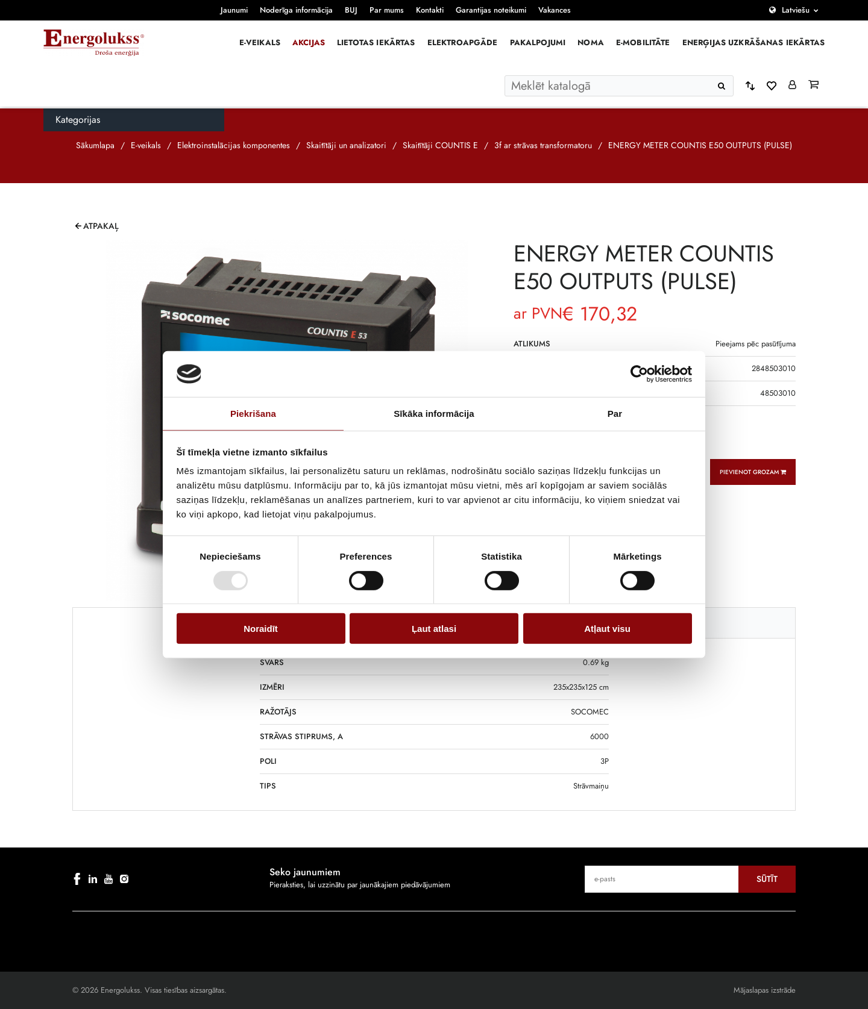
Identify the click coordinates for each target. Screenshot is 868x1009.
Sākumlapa (95, 145)
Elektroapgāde (462, 42)
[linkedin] (93, 879)
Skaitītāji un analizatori (346, 145)
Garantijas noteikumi (491, 10)
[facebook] (77, 879)
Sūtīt (767, 879)
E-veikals (259, 42)
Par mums (387, 10)
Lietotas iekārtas (376, 42)
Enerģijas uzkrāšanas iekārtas (753, 42)
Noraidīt (261, 628)
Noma (590, 42)
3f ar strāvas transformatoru (543, 145)
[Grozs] (813, 85)
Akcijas (308, 42)
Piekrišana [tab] (253, 413)
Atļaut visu (607, 628)
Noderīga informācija (296, 10)
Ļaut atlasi (434, 628)
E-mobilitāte (643, 42)
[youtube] (108, 879)
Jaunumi (234, 10)
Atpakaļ (101, 226)
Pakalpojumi (538, 42)
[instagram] (124, 879)
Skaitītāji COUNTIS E (440, 145)
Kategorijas (77, 120)
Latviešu (796, 10)
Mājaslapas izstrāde (765, 990)
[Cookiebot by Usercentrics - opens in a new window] (639, 374)
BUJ (351, 10)
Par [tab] (615, 413)
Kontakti (430, 10)
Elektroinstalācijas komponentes (233, 145)
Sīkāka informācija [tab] (434, 413)
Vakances (554, 10)
